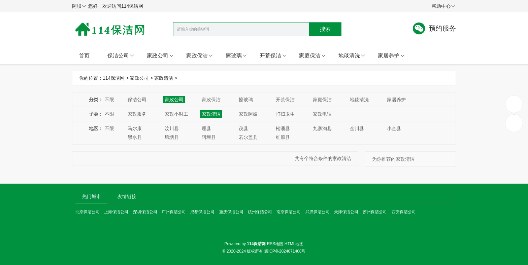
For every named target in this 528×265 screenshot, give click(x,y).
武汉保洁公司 (317, 212)
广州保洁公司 (174, 212)
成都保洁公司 (202, 212)
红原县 (283, 137)
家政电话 (322, 114)
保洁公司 (120, 56)
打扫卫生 (285, 114)
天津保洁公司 (346, 212)
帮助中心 (443, 6)
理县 (206, 128)
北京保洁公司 (87, 212)
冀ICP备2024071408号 (285, 251)
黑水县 (135, 137)
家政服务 (137, 114)
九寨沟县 (322, 128)
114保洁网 (114, 78)
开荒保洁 (273, 56)
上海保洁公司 (116, 212)
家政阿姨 (248, 114)
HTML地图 (294, 243)
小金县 (394, 128)
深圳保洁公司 (145, 212)
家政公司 (160, 56)
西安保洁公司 (404, 212)
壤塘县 (172, 137)
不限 (109, 99)
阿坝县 (209, 137)
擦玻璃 (236, 56)
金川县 (357, 128)
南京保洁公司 (288, 212)
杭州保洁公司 (260, 212)
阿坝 (79, 6)
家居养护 (391, 56)
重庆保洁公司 (231, 212)
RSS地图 (275, 243)
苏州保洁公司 (375, 212)
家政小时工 (176, 114)
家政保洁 (199, 56)
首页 (84, 56)
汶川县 (172, 128)
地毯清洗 (351, 56)
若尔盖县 (248, 137)
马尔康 (135, 128)
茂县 (243, 128)
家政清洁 (163, 78)
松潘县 (283, 128)
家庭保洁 (312, 56)
